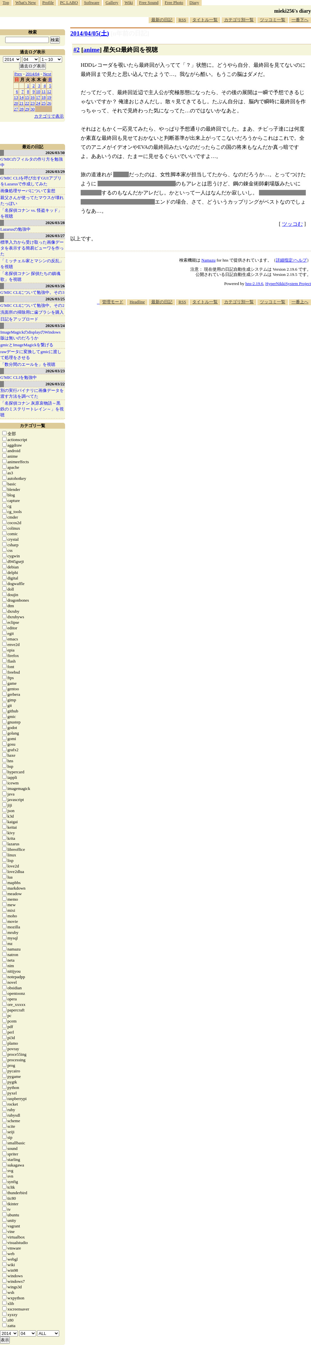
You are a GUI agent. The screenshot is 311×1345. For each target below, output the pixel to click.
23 (33, 103)
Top (6, 2)
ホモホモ (91, 192)
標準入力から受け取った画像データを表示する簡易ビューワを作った (32, 248)
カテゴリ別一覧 (239, 19)
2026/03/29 (55, 171)
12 (49, 91)
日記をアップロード (19, 319)
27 (16, 109)
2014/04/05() (89, 33)
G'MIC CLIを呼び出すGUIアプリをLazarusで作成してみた (30, 181)
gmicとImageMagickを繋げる (26, 344)
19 (49, 97)
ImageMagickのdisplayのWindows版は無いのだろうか (30, 335)
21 (22, 103)
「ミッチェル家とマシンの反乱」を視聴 (32, 263)
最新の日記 (161, 19)
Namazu (208, 260)
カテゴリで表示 (49, 116)
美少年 (121, 174)
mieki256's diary (292, 11)
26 (49, 103)
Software (91, 2)
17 (38, 97)
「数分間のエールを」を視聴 (27, 364)
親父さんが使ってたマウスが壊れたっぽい (32, 200)
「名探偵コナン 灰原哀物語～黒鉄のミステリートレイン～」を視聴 (32, 409)
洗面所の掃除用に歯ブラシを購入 (32, 312)
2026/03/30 (55, 152)
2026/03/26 (55, 285)
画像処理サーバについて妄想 (27, 190)
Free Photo (174, 2)
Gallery (112, 2)
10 (38, 91)
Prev (18, 73)
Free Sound (149, 2)
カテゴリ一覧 (32, 425)
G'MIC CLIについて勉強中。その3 (32, 292)
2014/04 (33, 73)
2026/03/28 (55, 222)
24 (38, 103)
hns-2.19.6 (254, 283)
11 (44, 91)
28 (22, 109)
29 (27, 109)
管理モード (112, 301)
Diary (194, 2)
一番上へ (299, 301)
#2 (77, 49)
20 (16, 103)
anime (91, 49)
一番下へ (299, 19)
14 (22, 97)
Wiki (129, 2)
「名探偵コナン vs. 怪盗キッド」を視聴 (31, 213)
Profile (48, 2)
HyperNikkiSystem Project (288, 283)
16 (33, 97)
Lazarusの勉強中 (15, 229)
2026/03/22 (55, 383)
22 (27, 103)
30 (33, 109)
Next (47, 73)
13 (16, 97)
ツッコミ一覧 (272, 19)
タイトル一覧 (205, 19)
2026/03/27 (55, 235)
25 (44, 103)
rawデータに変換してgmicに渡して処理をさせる (30, 354)
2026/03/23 (55, 370)
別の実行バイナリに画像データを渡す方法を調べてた (32, 393)
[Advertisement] (287, 330)
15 (27, 97)
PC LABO (69, 2)
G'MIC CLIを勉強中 (18, 377)
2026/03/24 (55, 325)
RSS (182, 19)
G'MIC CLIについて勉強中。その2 (32, 305)
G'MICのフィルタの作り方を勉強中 (31, 162)
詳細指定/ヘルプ (291, 260)
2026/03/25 (55, 298)
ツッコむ (292, 224)
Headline (137, 301)
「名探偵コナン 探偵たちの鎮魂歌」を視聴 (30, 276)
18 (44, 97)
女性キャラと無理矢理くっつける (137, 183)
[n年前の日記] (130, 33)
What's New (25, 2)
